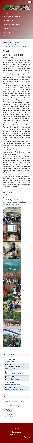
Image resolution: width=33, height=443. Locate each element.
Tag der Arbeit (10, 361)
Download (7, 32)
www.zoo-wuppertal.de (14, 202)
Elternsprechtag (11, 369)
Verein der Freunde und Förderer (14, 401)
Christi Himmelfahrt (12, 379)
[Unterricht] (12, 20)
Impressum (16, 428)
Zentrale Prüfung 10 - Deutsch (15, 374)
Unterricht (7, 21)
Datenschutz (16, 432)
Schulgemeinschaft (11, 17)
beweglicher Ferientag (13, 384)
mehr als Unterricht (11, 24)
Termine (7, 36)
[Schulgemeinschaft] (19, 16)
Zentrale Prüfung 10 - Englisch (16, 389)
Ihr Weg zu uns (9, 28)
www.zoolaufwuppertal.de (11, 204)
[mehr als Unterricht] (19, 24)
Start (6, 13)
